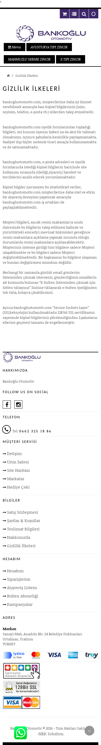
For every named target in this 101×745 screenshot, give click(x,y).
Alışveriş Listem (22, 587)
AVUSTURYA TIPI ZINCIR (49, 47)
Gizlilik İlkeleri (26, 75)
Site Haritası (18, 470)
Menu (14, 47)
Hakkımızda (18, 537)
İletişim (14, 453)
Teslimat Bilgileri (23, 529)
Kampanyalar (20, 604)
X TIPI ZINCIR (70, 59)
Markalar (15, 479)
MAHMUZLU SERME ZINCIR (29, 59)
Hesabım (15, 571)
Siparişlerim (18, 579)
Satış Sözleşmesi (22, 512)
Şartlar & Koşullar (23, 520)
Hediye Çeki (18, 487)
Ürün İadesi (18, 462)
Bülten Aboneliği (22, 596)
